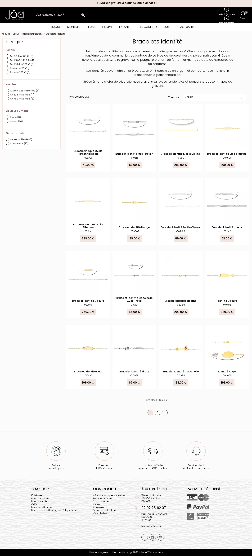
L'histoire (36, 495)
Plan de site (119, 552)
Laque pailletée (21, 139)
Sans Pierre (19, 143)
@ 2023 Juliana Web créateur (146, 552)
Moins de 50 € (20, 68)
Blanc (15, 117)
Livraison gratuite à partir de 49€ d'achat (126, 3)
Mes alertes (100, 513)
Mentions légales (41, 507)
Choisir (214, 97)
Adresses (98, 507)
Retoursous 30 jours (56, 466)
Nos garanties (40, 501)
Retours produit (102, 498)
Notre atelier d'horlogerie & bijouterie (54, 510)
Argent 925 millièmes (25, 90)
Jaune (16, 121)
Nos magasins (40, 498)
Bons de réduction (104, 510)
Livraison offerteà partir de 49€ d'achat (153, 466)
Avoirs (96, 504)
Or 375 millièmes (22, 94)
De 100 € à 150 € (22, 60)
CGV (34, 504)
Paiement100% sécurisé (104, 466)
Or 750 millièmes (22, 98)
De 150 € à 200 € (22, 64)
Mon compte (105, 489)
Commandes (101, 501)
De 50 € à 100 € (21, 56)
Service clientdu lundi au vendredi (196, 466)
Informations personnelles (109, 495)
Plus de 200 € (20, 72)
